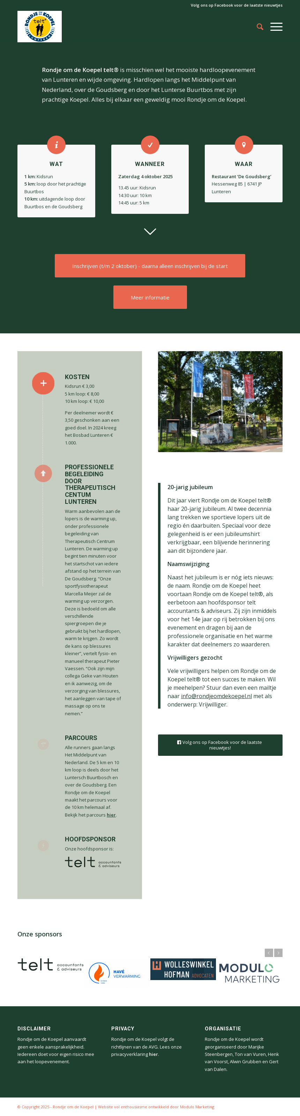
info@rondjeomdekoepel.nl (216, 696)
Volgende (278, 953)
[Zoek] (256, 26)
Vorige (269, 953)
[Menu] (273, 26)
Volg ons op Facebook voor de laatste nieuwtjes (237, 5)
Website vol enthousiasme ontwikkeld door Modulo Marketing (156, 1106)
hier (111, 815)
